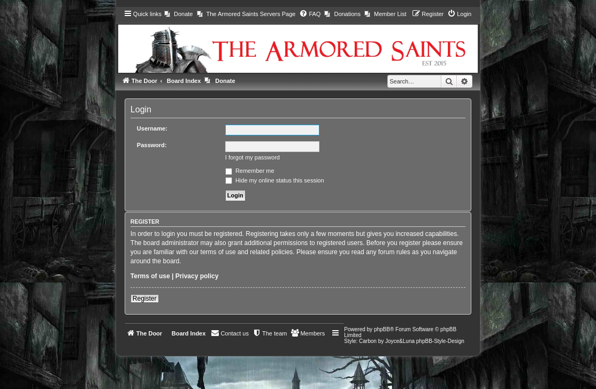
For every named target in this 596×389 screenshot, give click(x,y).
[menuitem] (178, 14)
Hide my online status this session (274, 180)
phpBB (382, 329)
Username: (152, 128)
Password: (152, 145)
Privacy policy (197, 276)
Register (145, 298)
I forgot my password (252, 157)
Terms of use (150, 276)
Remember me (249, 170)
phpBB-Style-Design (440, 341)
